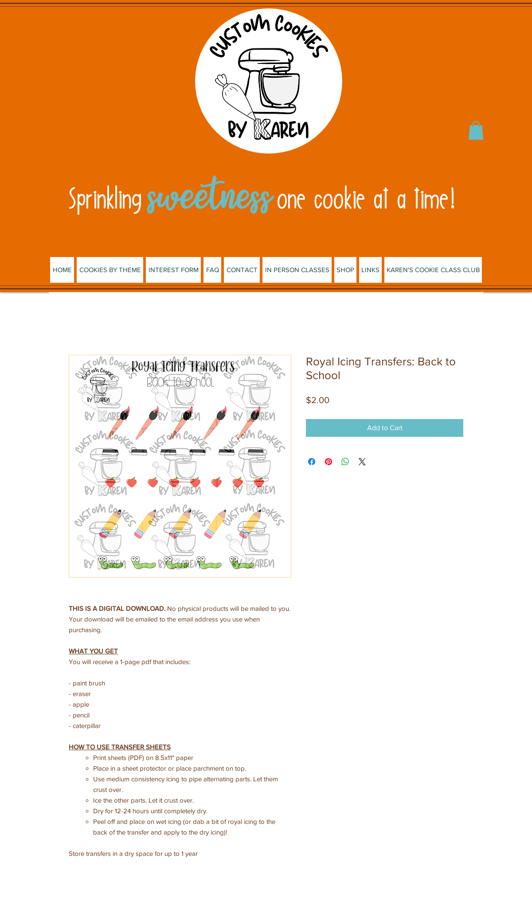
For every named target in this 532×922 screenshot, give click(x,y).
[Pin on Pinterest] (328, 461)
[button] (476, 130)
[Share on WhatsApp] (345, 461)
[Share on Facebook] (311, 461)
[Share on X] (362, 461)
